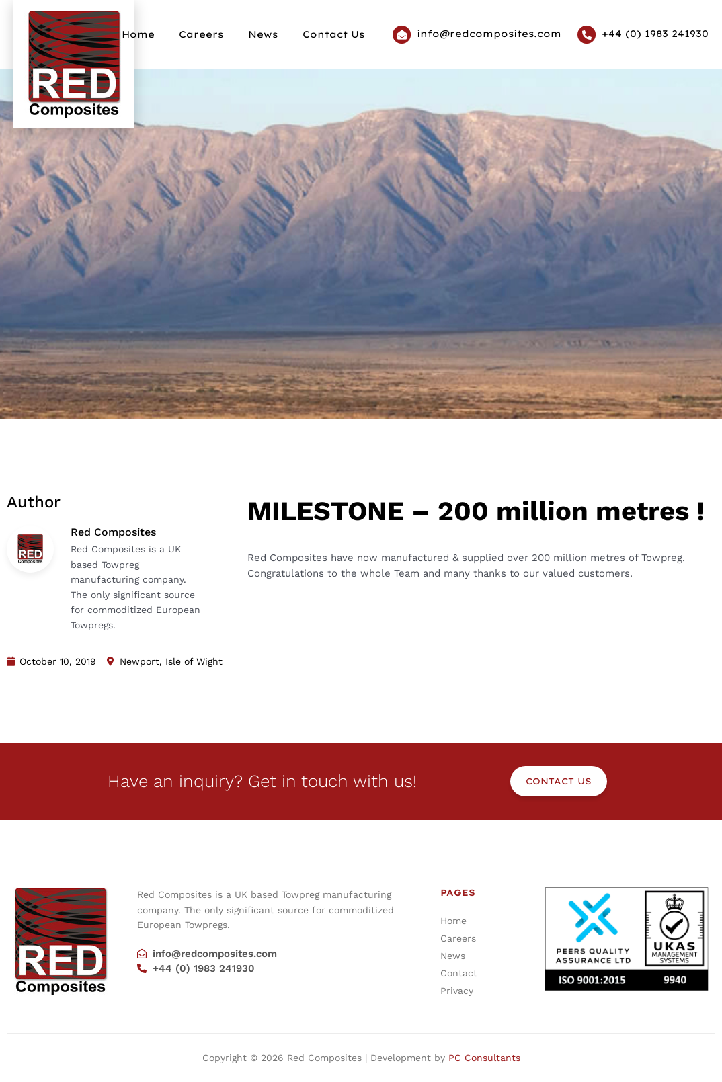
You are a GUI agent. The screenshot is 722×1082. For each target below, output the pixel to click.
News (269, 34)
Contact (458, 973)
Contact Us (335, 34)
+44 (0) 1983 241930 (655, 34)
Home (153, 34)
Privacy (456, 990)
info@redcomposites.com (489, 34)
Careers (212, 34)
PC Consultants (484, 1057)
